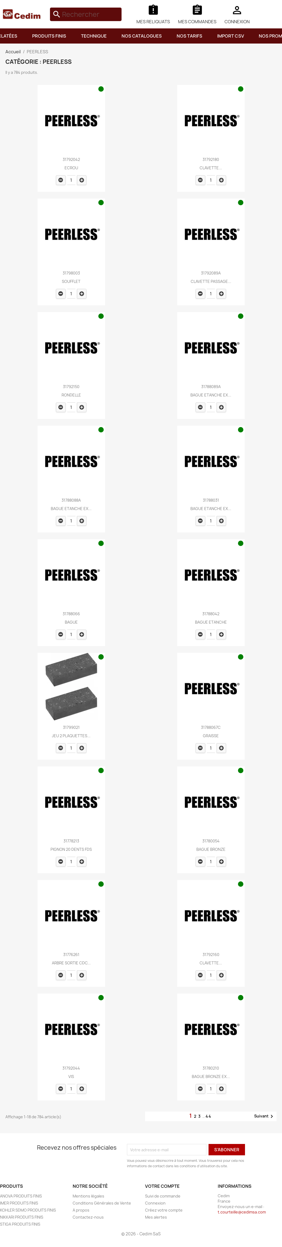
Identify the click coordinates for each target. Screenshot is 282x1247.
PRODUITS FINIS (49, 36)
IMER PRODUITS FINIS (19, 1203)
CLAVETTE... (211, 167)
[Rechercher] (86, 14)
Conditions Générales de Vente (102, 1203)
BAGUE (71, 622)
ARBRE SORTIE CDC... (71, 962)
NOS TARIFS (189, 36)
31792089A (211, 273)
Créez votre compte (164, 1210)
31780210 (211, 1068)
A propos (81, 1210)
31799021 (71, 727)
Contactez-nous (88, 1217)
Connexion (155, 1203)
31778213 (71, 841)
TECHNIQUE (94, 36)
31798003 (71, 273)
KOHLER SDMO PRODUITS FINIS (28, 1210)
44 (209, 1116)
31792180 (211, 159)
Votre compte (162, 1186)
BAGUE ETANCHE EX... (210, 395)
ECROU (71, 167)
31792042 (71, 159)
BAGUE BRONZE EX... (211, 1076)
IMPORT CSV (230, 36)
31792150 (71, 386)
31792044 (71, 1068)
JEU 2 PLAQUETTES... (71, 735)
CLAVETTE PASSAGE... (211, 281)
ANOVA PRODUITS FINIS (21, 1196)
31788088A (71, 500)
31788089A (211, 386)
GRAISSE (211, 735)
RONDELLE (71, 395)
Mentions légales (88, 1196)
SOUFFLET (71, 281)
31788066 (71, 613)
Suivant (264, 1116)
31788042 (210, 613)
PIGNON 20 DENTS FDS (71, 849)
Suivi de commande (162, 1196)
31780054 (211, 841)
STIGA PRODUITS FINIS (20, 1224)
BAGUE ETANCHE (211, 622)
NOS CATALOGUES (142, 36)
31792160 (211, 954)
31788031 (211, 500)
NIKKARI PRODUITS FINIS (21, 1217)
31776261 (71, 954)
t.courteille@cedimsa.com (242, 1212)
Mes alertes (156, 1217)
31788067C (211, 727)
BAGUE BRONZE (211, 849)
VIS (71, 1076)
